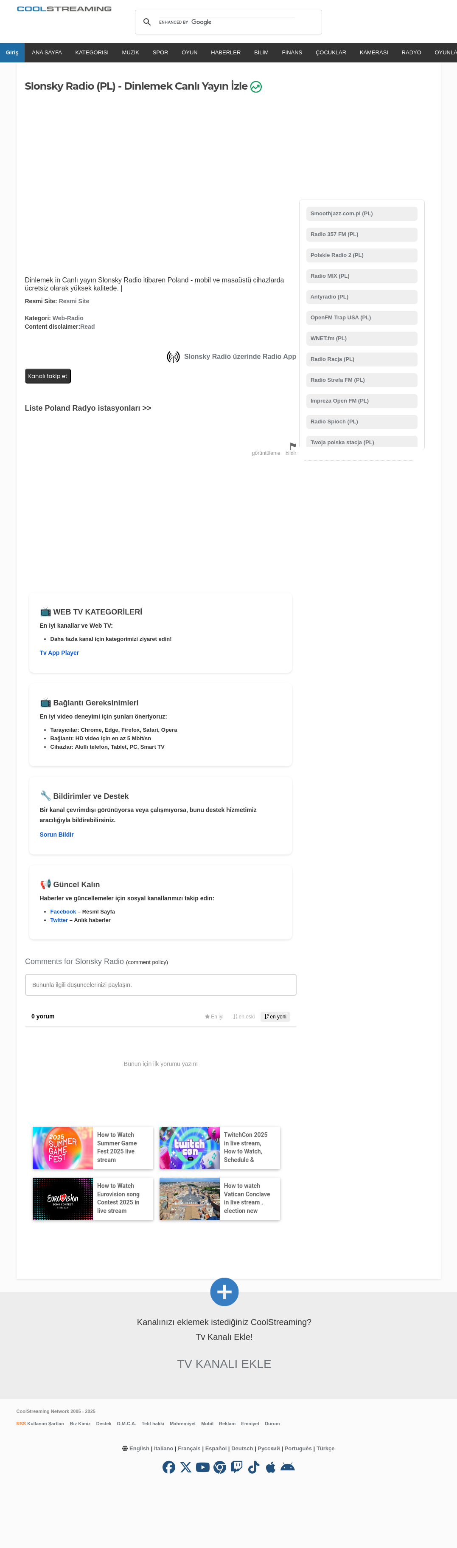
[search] (227, 22)
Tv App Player (59, 652)
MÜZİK (130, 52)
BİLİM (261, 52)
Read (87, 326)
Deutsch (242, 1448)
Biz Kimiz (80, 1423)
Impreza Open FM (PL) (339, 401)
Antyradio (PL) (328, 296)
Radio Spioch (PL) (333, 421)
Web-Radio (68, 318)
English (139, 1448)
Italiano (164, 1448)
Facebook (63, 911)
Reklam (227, 1423)
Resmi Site (74, 301)
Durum (272, 1423)
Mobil (207, 1423)
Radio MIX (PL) (329, 276)
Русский (269, 1448)
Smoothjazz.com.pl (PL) (341, 213)
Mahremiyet (183, 1423)
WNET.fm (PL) (328, 338)
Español (216, 1448)
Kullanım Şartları (45, 1423)
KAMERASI (374, 52)
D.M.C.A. (126, 1423)
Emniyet (250, 1423)
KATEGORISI (92, 52)
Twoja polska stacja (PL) (341, 442)
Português (298, 1448)
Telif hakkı (153, 1423)
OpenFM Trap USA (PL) (340, 317)
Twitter (59, 920)
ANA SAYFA (47, 52)
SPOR (160, 52)
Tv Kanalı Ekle (224, 1363)
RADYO (411, 52)
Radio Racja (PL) (331, 359)
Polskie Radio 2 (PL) (336, 255)
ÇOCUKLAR (331, 52)
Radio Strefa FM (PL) (336, 380)
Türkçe (326, 1448)
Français (189, 1448)
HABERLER (226, 52)
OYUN (190, 52)
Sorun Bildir (57, 834)
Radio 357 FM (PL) (333, 234)
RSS (21, 1423)
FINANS (292, 52)
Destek (104, 1423)
